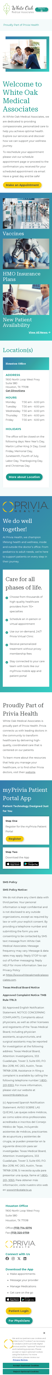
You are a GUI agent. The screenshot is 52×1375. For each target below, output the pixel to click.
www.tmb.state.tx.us (15, 1095)
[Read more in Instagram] (13, 1258)
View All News (39, 332)
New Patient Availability (17, 322)
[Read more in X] (19, 1258)
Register (15, 838)
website (30, 772)
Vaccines (13, 233)
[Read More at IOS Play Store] (13, 1299)
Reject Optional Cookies (26, 1371)
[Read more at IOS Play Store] (13, 864)
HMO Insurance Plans (21, 276)
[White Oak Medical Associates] (18, 9)
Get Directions (15, 390)
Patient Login (19, 1311)
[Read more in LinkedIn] (25, 1258)
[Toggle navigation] (42, 9)
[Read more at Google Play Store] (31, 864)
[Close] (44, 1333)
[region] (26, 1351)
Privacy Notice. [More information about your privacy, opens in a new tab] (20, 1360)
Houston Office (16, 363)
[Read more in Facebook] (8, 1258)
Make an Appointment (22, 185)
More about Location (24, 477)
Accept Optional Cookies (26, 1365)
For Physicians (19, 1320)
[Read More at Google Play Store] (28, 1299)
